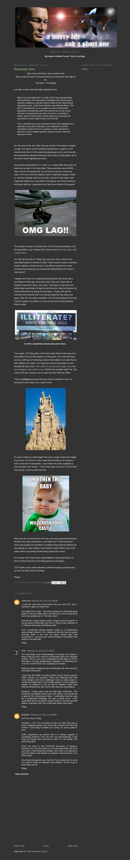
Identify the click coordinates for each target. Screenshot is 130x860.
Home (46, 846)
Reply (24, 643)
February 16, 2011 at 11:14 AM (40, 651)
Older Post (72, 846)
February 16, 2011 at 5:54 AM (44, 601)
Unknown (26, 601)
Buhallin (25, 715)
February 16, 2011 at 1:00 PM (43, 715)
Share (84, 69)
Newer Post (19, 846)
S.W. (24, 651)
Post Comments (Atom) (36, 851)
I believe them (20, 253)
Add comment (22, 774)
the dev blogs (66, 249)
